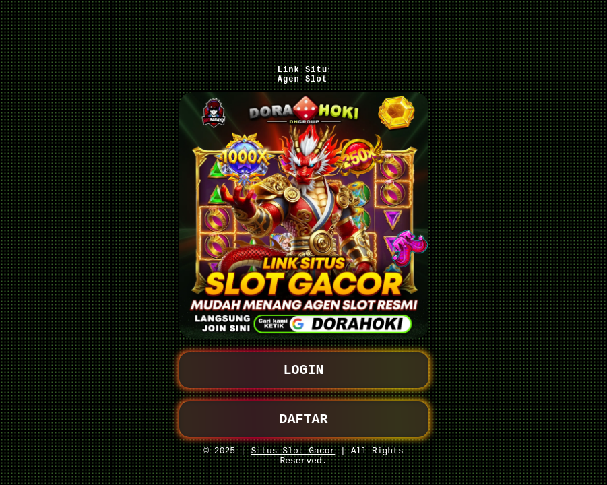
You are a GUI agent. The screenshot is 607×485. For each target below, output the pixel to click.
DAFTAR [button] (304, 414)
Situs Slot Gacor (293, 448)
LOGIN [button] (304, 362)
